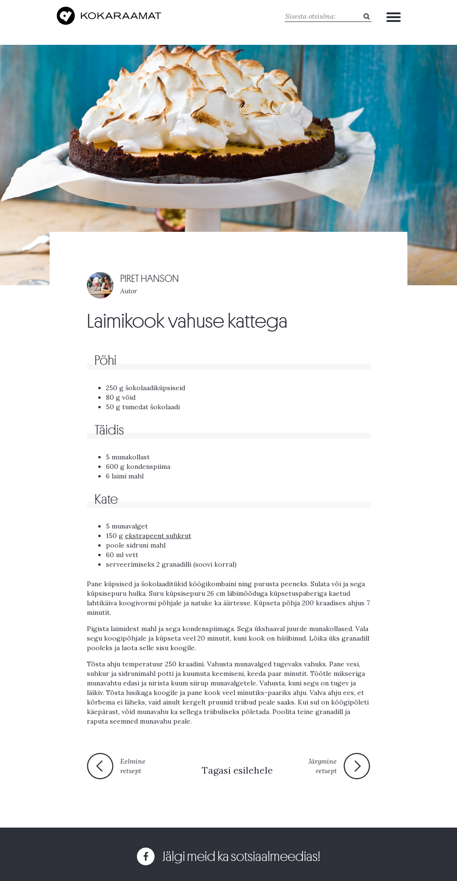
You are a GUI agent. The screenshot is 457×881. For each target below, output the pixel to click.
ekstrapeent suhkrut (158, 535)
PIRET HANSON (149, 279)
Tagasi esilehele (237, 770)
